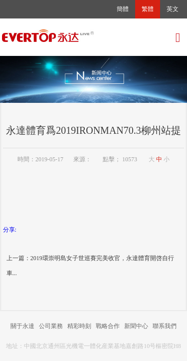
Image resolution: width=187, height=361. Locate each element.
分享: (9, 229)
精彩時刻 (79, 326)
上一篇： (18, 258)
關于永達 (22, 326)
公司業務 (51, 326)
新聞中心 (136, 326)
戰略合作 (108, 326)
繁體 (148, 8)
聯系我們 (165, 326)
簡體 (123, 8)
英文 (173, 8)
